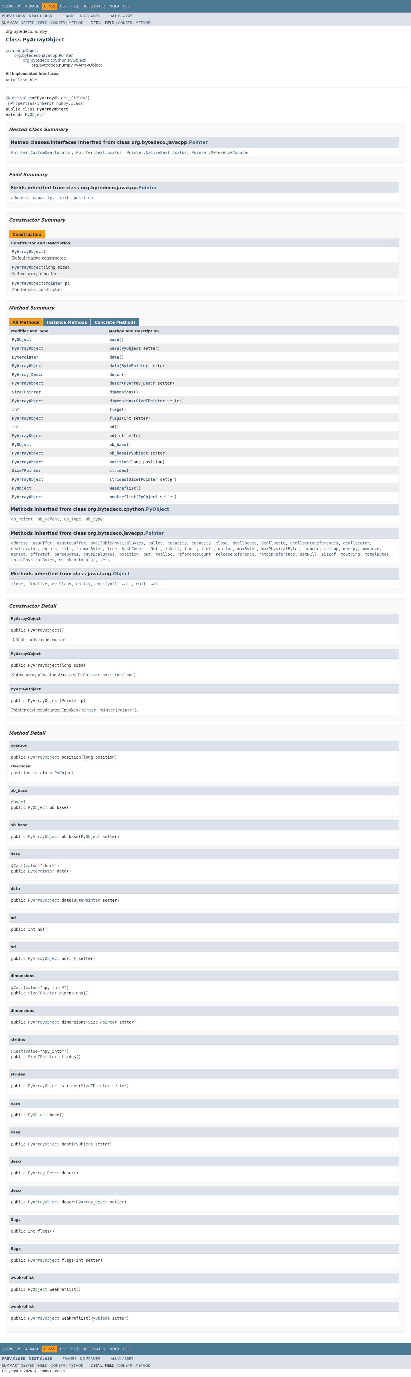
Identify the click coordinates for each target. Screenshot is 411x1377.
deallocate (245, 543)
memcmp (331, 548)
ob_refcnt (22, 519)
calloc (155, 543)
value (26, 98)
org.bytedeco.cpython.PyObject (54, 60)
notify (83, 584)
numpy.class (69, 103)
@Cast (17, 865)
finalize (37, 584)
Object (121, 573)
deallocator (356, 543)
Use (63, 6)
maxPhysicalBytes (280, 548)
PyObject (34, 114)
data (114, 357)
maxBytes (246, 548)
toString (350, 554)
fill (66, 548)
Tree (74, 6)
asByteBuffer (71, 543)
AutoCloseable (21, 80)
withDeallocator (77, 560)
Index (114, 6)
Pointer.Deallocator (99, 152)
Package (31, 6)
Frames (70, 16)
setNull (308, 554)
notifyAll (106, 584)
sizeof (328, 554)
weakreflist (123, 488)
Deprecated (93, 6)
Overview (11, 6)
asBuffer (42, 543)
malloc (225, 548)
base (114, 339)
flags (116, 409)
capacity (42, 197)
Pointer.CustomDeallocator (41, 152)
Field (42, 23)
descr (116, 374)
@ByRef (18, 802)
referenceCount (194, 554)
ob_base (118, 444)
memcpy (350, 548)
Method (76, 23)
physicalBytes (99, 554)
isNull (153, 548)
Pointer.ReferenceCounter (220, 152)
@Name (12, 98)
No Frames (90, 16)
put (147, 554)
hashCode (131, 548)
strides (118, 470)
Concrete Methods (115, 322)
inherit (45, 103)
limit (63, 197)
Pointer (198, 142)
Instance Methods (67, 322)
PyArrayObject (27, 251)
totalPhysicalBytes (33, 560)
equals (50, 548)
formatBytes (89, 548)
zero (105, 560)
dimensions (122, 392)
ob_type (72, 519)
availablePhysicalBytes (116, 543)
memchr (312, 548)
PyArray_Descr (27, 374)
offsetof (39, 554)
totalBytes (377, 554)
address (19, 197)
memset (18, 554)
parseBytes (66, 554)
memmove (370, 548)
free (112, 548)
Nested (27, 23)
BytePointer (25, 357)
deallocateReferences (314, 543)
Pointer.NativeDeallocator (157, 152)
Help (127, 6)
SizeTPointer (26, 392)
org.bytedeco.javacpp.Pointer (43, 55)
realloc (164, 554)
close (222, 543)
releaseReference (235, 554)
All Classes (122, 16)
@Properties (21, 103)
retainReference (277, 554)
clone (17, 584)
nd (112, 427)
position (83, 197)
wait (127, 584)
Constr (58, 23)
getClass (61, 584)
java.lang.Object (22, 50)
